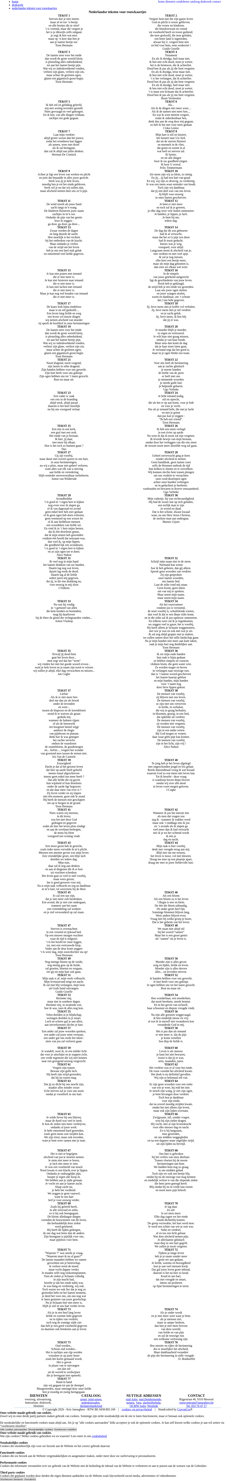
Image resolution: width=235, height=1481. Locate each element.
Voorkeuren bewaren (11, 1479)
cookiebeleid (99, 1436)
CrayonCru (183, 1409)
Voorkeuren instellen (65, 1429)
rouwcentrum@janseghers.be (196, 1402)
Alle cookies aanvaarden (13, 1429)
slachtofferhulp (152, 1402)
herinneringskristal (91, 1405)
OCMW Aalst (138, 1405)
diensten (170, 1)
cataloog (195, 1)
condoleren (182, 1)
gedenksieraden (90, 1402)
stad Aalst (132, 1399)
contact (216, 1)
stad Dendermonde (150, 1399)
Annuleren (30, 1479)
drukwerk (206, 1)
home (161, 1)
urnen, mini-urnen (91, 1399)
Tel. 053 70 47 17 (196, 1405)
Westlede (152, 1405)
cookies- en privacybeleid (137, 1409)
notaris (130, 1402)
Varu (138, 1402)
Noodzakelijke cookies (40, 1429)
